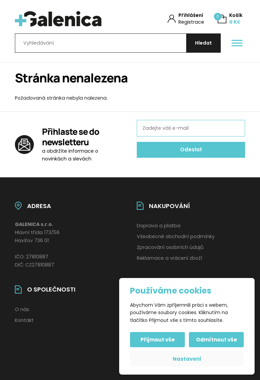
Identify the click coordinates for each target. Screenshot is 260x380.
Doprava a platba (158, 225)
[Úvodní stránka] (66, 18)
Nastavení (187, 358)
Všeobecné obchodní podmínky (176, 236)
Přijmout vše (157, 339)
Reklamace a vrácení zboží (169, 258)
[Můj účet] (186, 18)
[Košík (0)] (230, 18)
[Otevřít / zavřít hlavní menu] (237, 43)
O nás (22, 309)
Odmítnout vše (216, 339)
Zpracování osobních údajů (170, 247)
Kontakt (24, 320)
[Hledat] (203, 43)
